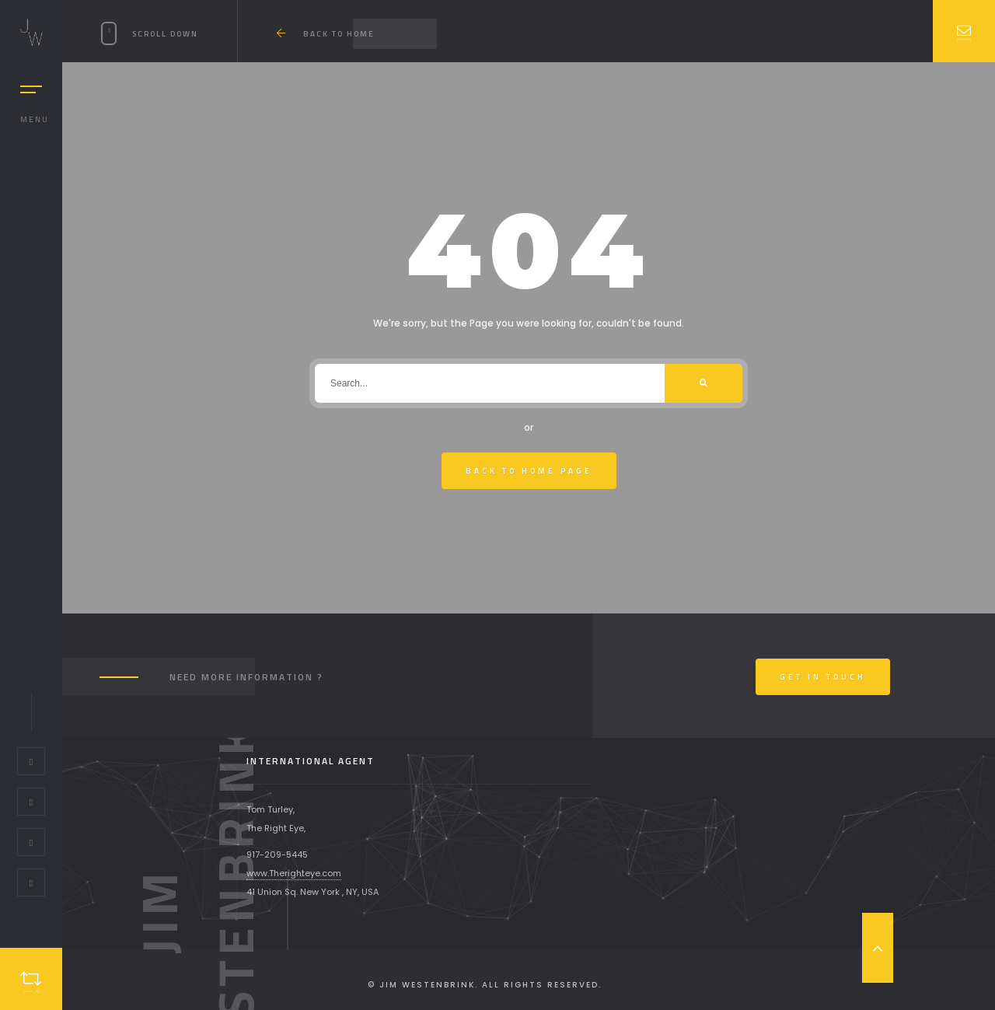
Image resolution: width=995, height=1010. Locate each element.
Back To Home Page (529, 471)
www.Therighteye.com (293, 873)
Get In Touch (823, 677)
